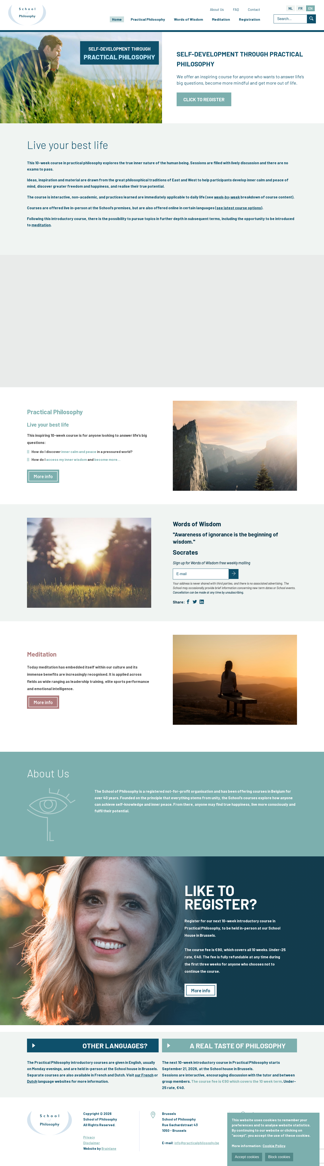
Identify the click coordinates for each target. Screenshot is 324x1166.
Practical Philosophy (148, 20)
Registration (249, 20)
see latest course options (238, 209)
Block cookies (280, 1157)
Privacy (89, 1138)
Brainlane (108, 1150)
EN (310, 9)
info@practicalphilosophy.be (196, 1144)
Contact (254, 10)
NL (290, 9)
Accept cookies (247, 1157)
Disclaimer (91, 1144)
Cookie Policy (274, 1146)
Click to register (204, 100)
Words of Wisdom (188, 20)
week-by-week (227, 198)
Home (117, 20)
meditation (41, 226)
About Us (217, 10)
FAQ (236, 10)
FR (300, 9)
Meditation (221, 20)
